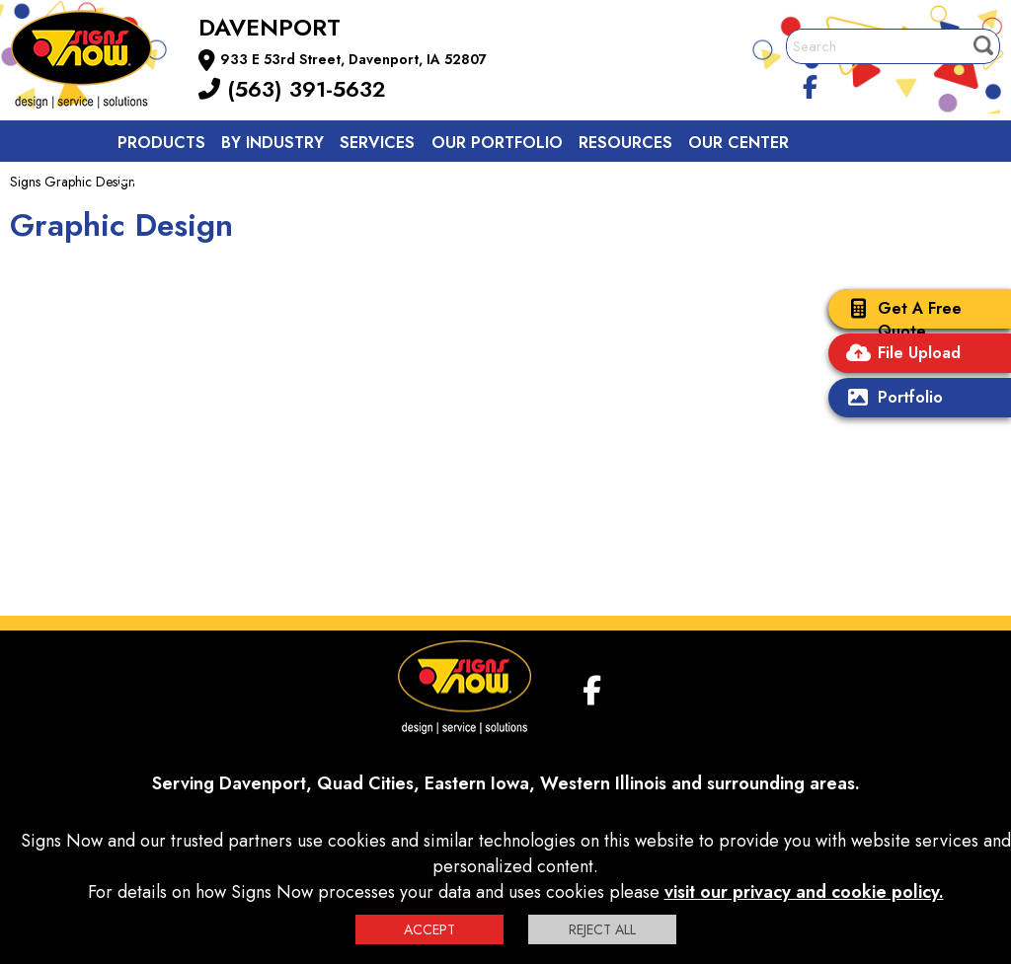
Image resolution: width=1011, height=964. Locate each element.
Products (161, 142)
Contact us (169, 187)
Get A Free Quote (900, 319)
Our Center (738, 142)
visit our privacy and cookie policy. (804, 892)
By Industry (272, 142)
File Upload (899, 354)
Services (377, 142)
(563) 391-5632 (292, 89)
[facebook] (810, 84)
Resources (625, 142)
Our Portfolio (497, 142)
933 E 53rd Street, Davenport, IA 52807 (353, 59)
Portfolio (890, 399)
